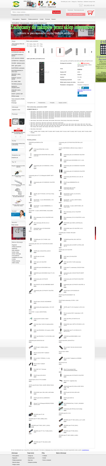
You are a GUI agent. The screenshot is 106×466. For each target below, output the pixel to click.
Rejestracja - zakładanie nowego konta (86, 1)
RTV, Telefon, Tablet (31, 44)
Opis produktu (81, 82)
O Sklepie (44, 455)
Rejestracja (14, 248)
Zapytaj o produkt (62, 102)
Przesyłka (52, 102)
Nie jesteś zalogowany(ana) (17, 38)
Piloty (41, 44)
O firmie (14, 259)
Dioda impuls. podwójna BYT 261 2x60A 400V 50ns (18, 127)
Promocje (27, 15)
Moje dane (30, 460)
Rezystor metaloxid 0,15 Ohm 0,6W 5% (18, 166)
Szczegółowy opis (31, 102)
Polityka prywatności (16, 246)
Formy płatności (15, 255)
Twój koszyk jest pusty (90, 38)
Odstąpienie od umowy (17, 257)
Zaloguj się (74, 1)
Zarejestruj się (15, 157)
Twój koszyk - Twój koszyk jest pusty (76, 10)
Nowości (14, 101)
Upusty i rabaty (15, 252)
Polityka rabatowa (16, 261)
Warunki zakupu (16, 462)
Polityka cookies (16, 464)
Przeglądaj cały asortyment (18, 15)
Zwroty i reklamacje (16, 253)
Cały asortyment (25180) (18, 99)
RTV (38, 44)
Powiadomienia (41, 102)
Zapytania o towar (16, 109)
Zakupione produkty (32, 462)
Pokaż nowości (15, 224)
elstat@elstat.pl (85, 450)
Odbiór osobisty (15, 262)
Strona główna (15, 455)
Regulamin (14, 245)
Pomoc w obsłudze (46, 460)
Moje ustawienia (15, 250)
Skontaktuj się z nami (65, 1)
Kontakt (44, 458)
